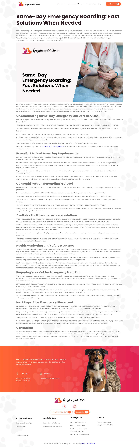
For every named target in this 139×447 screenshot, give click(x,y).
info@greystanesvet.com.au (49, 381)
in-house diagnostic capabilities (53, 147)
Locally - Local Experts (88, 443)
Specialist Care (91, 4)
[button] (60, 4)
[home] (29, 4)
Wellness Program (22, 435)
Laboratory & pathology (51, 424)
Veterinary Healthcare (75, 4)
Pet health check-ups (24, 424)
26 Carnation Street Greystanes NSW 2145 (105, 423)
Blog (99, 4)
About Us (60, 4)
